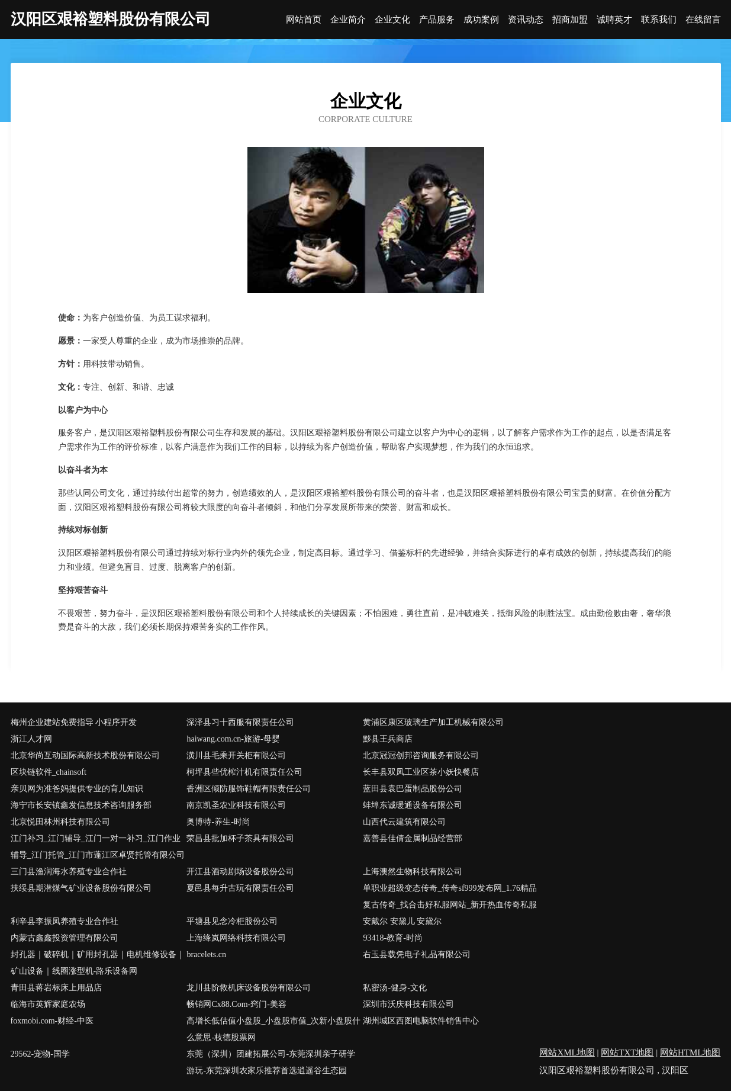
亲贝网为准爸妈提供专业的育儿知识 (77, 788)
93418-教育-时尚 (392, 937)
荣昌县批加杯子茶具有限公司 (240, 838)
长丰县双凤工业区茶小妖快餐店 (421, 772)
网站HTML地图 (690, 1052)
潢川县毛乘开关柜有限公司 (236, 755)
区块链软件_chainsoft (48, 772)
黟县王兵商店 (388, 738)
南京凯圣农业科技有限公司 (236, 805)
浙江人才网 (31, 738)
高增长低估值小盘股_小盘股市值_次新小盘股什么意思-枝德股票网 (273, 1029)
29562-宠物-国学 (40, 1054)
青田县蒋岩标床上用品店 (56, 987)
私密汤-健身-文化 (394, 987)
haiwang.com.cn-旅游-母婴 (232, 738)
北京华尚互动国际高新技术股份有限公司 (85, 755)
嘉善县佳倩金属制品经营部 (412, 838)
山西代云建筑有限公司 (404, 821)
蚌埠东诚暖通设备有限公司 (412, 805)
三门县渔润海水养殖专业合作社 (69, 871)
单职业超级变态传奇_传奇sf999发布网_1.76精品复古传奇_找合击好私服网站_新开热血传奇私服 (450, 896)
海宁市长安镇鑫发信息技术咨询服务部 (81, 805)
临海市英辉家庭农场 (48, 1004)
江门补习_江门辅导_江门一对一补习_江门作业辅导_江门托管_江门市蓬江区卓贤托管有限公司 (98, 846)
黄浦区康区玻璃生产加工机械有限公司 (433, 722)
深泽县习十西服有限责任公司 (240, 722)
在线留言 (703, 19)
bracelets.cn (206, 954)
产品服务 (437, 19)
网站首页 (303, 19)
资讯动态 (525, 19)
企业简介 (348, 19)
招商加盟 (570, 19)
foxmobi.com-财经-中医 (52, 1020)
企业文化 (392, 19)
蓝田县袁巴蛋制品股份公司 (412, 788)
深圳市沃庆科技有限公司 (408, 1004)
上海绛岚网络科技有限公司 (236, 937)
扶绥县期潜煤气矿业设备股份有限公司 (81, 888)
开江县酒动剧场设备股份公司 (240, 871)
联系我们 (659, 19)
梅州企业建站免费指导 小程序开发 (74, 722)
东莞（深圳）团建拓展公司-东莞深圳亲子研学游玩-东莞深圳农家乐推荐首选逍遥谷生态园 (270, 1062)
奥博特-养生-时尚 (218, 821)
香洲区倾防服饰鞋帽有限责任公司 (248, 788)
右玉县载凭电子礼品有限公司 (417, 954)
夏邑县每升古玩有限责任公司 (240, 888)
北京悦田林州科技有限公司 (60, 821)
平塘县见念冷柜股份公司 (232, 921)
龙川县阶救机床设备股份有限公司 (248, 987)
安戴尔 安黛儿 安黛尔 (402, 921)
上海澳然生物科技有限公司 (412, 871)
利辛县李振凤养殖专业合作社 (64, 921)
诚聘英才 (614, 19)
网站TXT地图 (627, 1052)
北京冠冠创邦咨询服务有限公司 (421, 755)
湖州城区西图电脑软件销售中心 (421, 1020)
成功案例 (481, 19)
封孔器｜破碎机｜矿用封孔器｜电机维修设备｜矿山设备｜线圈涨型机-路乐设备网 (98, 963)
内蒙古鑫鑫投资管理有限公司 (64, 937)
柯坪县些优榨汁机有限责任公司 (244, 772)
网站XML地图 (566, 1052)
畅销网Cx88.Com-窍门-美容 (236, 1004)
